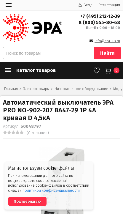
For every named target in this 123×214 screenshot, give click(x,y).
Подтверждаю (27, 201)
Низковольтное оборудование (81, 89)
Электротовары (36, 89)
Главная (11, 89)
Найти (107, 53)
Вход (85, 5)
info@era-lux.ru (107, 41)
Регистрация (109, 5)
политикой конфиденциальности (51, 190)
